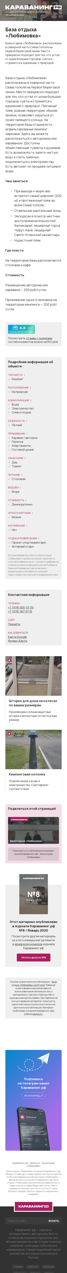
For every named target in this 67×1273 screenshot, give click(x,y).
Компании (48, 1266)
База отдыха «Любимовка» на (34, 983)
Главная (17, 1266)
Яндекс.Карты (17, 641)
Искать (54, 1221)
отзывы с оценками (39, 338)
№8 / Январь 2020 (14, 14)
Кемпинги (33, 1266)
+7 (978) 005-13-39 (20, 607)
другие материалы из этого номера (33, 938)
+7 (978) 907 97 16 (20, 611)
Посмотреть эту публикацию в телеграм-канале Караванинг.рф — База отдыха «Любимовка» (33, 854)
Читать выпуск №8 (33, 957)
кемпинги (38, 1014)
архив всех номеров (29, 944)
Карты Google (17, 637)
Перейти (14, 624)
